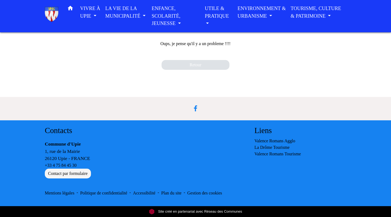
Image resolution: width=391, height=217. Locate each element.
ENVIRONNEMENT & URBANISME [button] (262, 12)
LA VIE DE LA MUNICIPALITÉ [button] (123, 12)
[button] (70, 9)
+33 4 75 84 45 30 (61, 165)
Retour (195, 64)
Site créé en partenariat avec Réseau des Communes (195, 211)
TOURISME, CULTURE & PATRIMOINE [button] (316, 12)
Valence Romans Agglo (274, 141)
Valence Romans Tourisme (277, 154)
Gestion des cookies (204, 193)
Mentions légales (59, 193)
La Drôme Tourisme (271, 147)
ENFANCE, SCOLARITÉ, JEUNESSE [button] (166, 16)
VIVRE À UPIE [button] (90, 12)
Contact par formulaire (68, 173)
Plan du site (171, 193)
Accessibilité (144, 193)
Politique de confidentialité (103, 193)
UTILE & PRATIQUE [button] (217, 12)
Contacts (58, 130)
